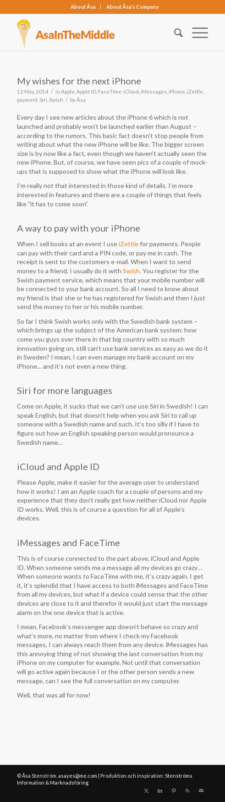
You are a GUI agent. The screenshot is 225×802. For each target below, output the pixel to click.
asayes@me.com (77, 776)
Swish (56, 100)
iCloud (131, 91)
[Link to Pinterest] (174, 790)
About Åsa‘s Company (132, 7)
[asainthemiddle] (93, 32)
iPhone (177, 91)
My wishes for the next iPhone (79, 80)
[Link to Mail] (201, 790)
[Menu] (195, 32)
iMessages (154, 91)
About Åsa (83, 7)
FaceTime (109, 91)
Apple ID (86, 91)
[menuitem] (83, 7)
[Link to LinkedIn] (160, 790)
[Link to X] (146, 790)
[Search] (174, 32)
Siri (43, 100)
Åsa (81, 100)
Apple (68, 91)
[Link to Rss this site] (187, 790)
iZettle (195, 91)
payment (27, 100)
